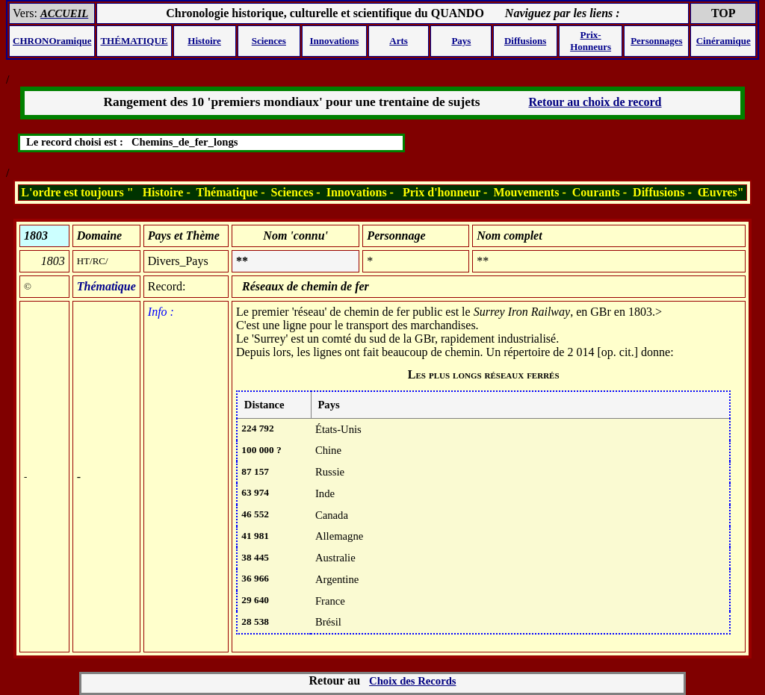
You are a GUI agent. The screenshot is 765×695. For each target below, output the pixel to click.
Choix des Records (412, 681)
